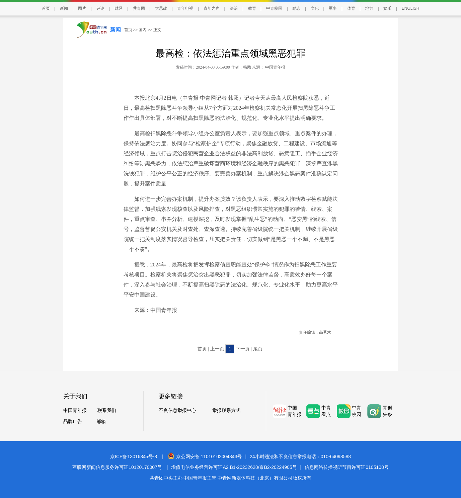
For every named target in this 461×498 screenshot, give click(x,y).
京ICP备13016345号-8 (133, 456)
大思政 (161, 8)
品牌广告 (72, 421)
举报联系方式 (226, 410)
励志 (296, 8)
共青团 (139, 8)
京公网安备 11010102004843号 (205, 456)
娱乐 (387, 8)
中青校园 (274, 8)
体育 (351, 8)
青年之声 (212, 8)
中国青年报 (274, 67)
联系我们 (106, 410)
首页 (46, 8)
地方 (369, 8)
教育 (252, 8)
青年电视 (185, 8)
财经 (118, 8)
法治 (234, 8)
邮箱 (101, 421)
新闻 (64, 8)
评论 (100, 8)
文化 (315, 8)
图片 (82, 8)
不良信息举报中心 (177, 410)
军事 (333, 8)
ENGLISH (410, 8)
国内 (143, 29)
